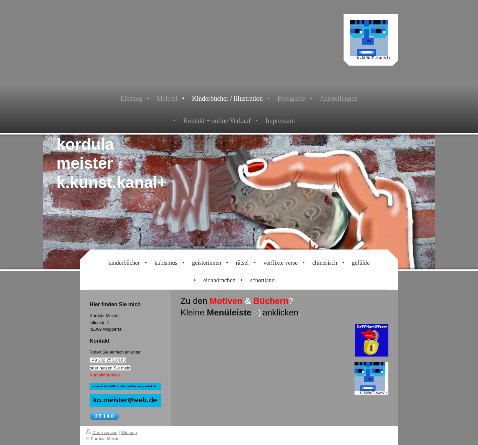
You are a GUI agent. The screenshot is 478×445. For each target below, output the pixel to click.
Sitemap (129, 432)
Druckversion (102, 432)
